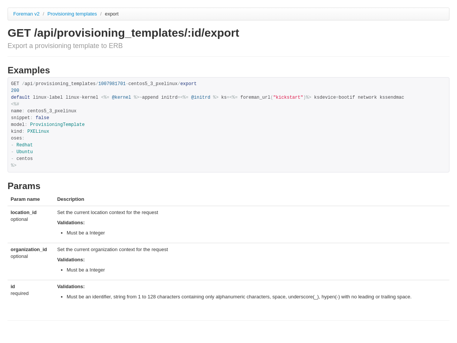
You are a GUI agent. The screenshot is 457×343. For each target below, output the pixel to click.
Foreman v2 (26, 14)
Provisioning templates (72, 14)
